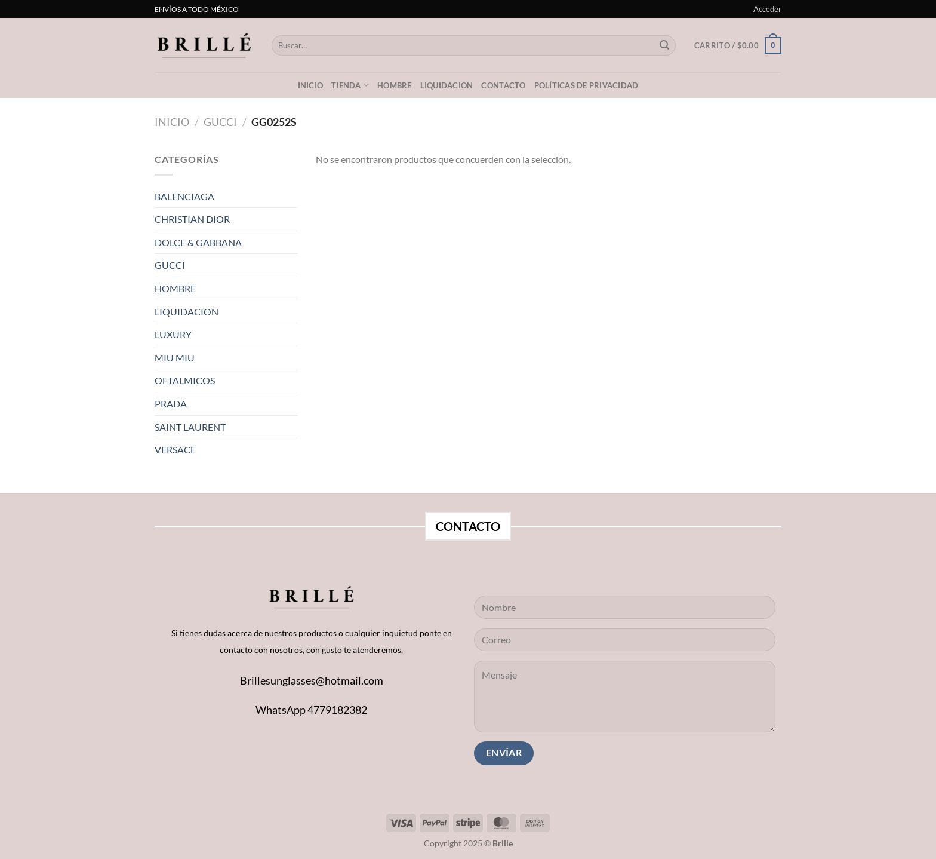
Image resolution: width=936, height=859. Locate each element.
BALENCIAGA (184, 196)
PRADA (171, 403)
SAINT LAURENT (190, 426)
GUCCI (220, 121)
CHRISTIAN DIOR (192, 219)
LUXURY (173, 334)
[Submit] (664, 45)
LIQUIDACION (446, 85)
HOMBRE (175, 288)
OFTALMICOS (185, 380)
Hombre (394, 85)
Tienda (350, 85)
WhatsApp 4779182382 (311, 709)
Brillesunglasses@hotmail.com (311, 680)
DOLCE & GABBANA (198, 242)
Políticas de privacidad (586, 85)
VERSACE (175, 449)
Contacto (503, 85)
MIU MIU (175, 357)
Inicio (311, 85)
